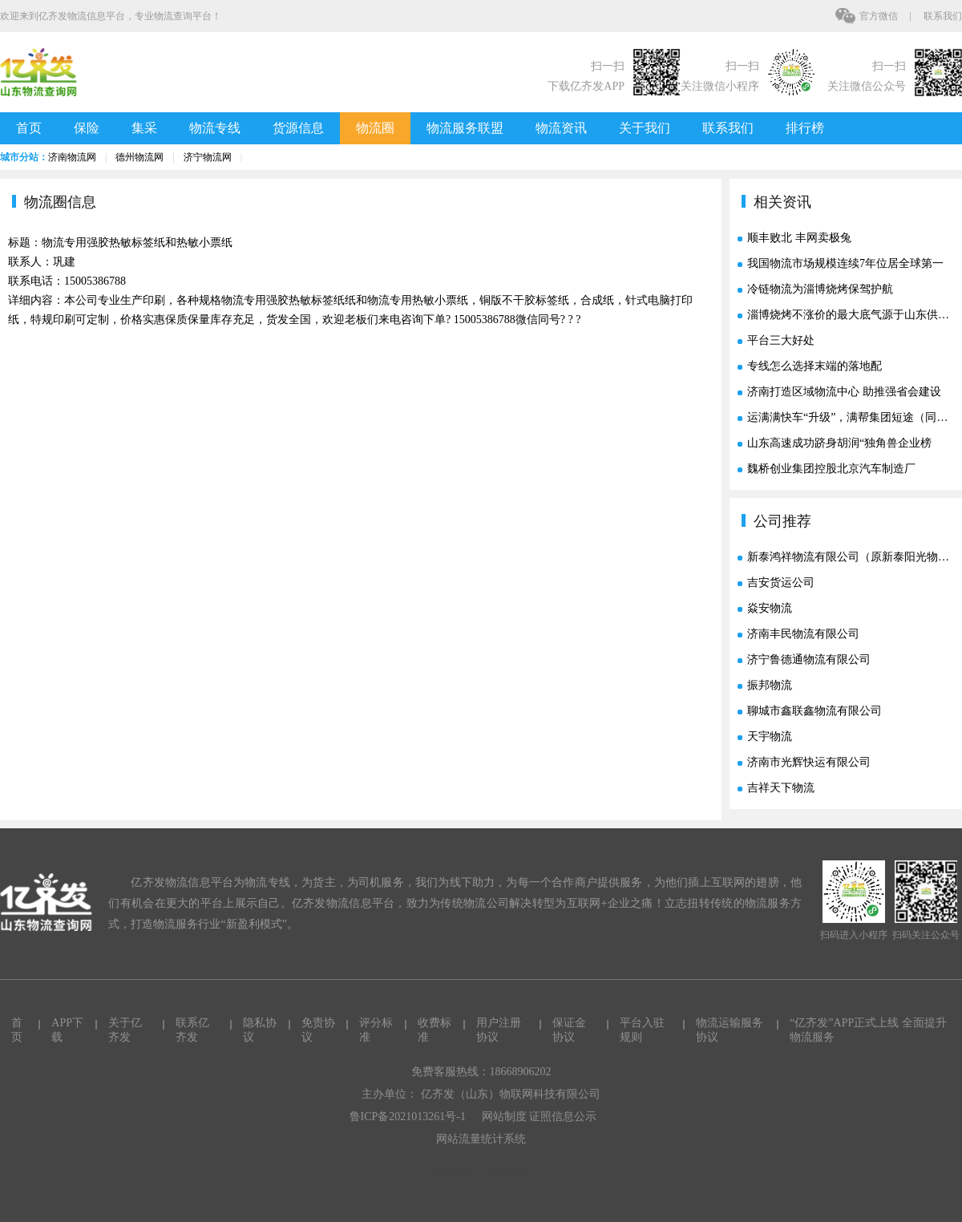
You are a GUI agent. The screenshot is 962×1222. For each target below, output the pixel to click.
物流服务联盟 (464, 128)
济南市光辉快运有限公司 (809, 762)
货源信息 (298, 128)
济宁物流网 (208, 157)
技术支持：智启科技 (481, 1174)
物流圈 (375, 128)
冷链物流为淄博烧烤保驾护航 (820, 289)
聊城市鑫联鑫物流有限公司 (814, 711)
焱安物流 (769, 608)
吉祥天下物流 (780, 788)
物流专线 (214, 128)
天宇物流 (769, 736)
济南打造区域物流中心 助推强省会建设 (844, 392)
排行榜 (805, 128)
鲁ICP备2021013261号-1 (408, 1117)
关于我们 (644, 128)
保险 (86, 128)
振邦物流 (769, 685)
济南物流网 (72, 157)
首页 (29, 128)
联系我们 (943, 16)
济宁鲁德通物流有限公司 (809, 659)
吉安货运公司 (780, 583)
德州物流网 (139, 157)
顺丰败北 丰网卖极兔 (799, 238)
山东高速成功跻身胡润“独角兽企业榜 (839, 443)
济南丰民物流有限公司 (803, 634)
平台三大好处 (780, 340)
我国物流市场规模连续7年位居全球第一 (845, 263)
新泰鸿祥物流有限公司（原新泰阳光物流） (853, 557)
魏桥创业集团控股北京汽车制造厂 (831, 469)
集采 (144, 128)
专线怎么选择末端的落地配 (814, 366)
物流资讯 (561, 128)
